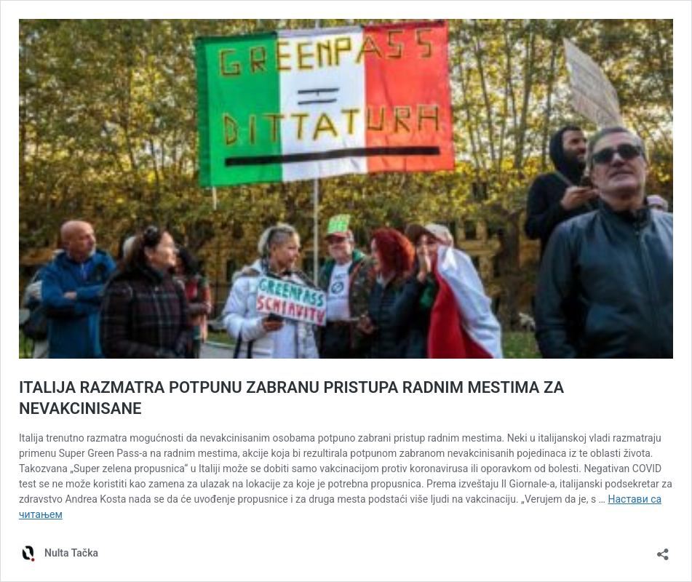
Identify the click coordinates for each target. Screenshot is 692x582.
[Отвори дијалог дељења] (663, 549)
